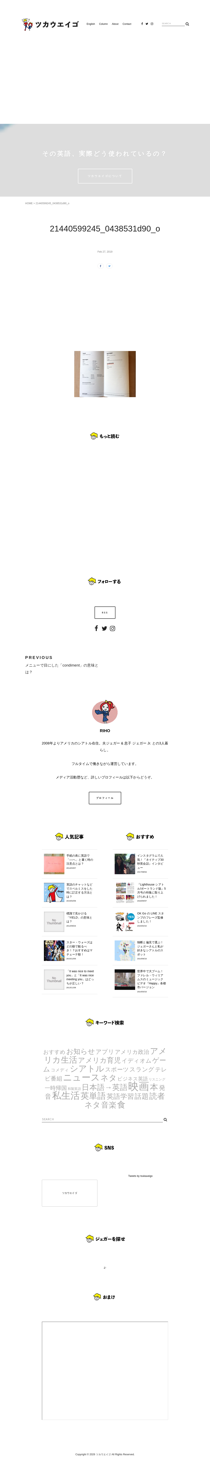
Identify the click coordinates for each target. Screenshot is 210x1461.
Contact (127, 24)
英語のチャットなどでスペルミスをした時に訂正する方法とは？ (80, 892)
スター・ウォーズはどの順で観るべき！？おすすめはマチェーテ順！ (80, 950)
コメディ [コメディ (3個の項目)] (60, 1070)
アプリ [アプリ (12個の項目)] (105, 1051)
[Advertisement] (105, 75)
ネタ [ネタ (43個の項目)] (108, 1077)
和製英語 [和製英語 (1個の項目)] (74, 1089)
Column (103, 24)
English (91, 24)
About (115, 24)
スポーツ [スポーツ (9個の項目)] (117, 1069)
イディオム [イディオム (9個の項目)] (137, 1061)
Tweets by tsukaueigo (140, 1176)
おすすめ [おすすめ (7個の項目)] (54, 1052)
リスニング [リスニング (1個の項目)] (157, 1079)
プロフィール (105, 798)
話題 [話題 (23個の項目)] (141, 1096)
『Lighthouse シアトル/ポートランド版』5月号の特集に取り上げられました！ (151, 892)
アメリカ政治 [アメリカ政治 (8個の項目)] (132, 1052)
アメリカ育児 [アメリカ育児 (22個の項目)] (99, 1060)
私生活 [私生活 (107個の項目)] (66, 1096)
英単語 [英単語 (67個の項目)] (93, 1096)
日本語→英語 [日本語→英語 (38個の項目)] (104, 1087)
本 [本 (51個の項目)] (154, 1087)
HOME (29, 203)
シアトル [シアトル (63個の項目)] (87, 1068)
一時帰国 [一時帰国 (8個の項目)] (56, 1088)
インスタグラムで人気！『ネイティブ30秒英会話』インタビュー (151, 863)
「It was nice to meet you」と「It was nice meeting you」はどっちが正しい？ (80, 979)
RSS (105, 612)
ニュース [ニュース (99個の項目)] (81, 1077)
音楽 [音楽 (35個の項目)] (108, 1105)
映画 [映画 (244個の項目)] (138, 1086)
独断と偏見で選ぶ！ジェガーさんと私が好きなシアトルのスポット (151, 950)
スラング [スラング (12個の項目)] (141, 1069)
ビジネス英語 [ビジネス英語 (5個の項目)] (132, 1079)
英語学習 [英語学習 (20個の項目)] (120, 1096)
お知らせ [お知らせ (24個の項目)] (80, 1051)
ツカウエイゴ (69, 1193)
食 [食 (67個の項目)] (121, 1104)
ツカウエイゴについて (105, 176)
